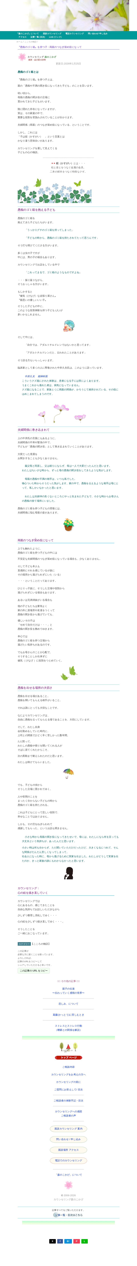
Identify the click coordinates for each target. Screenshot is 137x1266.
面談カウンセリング (51, 33)
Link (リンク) (54, 37)
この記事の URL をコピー (34, 970)
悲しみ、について (68, 1003)
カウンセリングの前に (68, 1082)
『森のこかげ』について (27, 33)
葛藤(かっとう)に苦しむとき (68, 1014)
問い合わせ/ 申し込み (97, 33)
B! (68, 1241)
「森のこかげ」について (68, 1174)
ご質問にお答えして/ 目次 (68, 1089)
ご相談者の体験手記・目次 (68, 1100)
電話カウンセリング (73, 33)
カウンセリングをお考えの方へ (68, 1074)
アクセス (21, 37)
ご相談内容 (68, 1067)
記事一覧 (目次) (37, 37)
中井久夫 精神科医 (36, 376)
